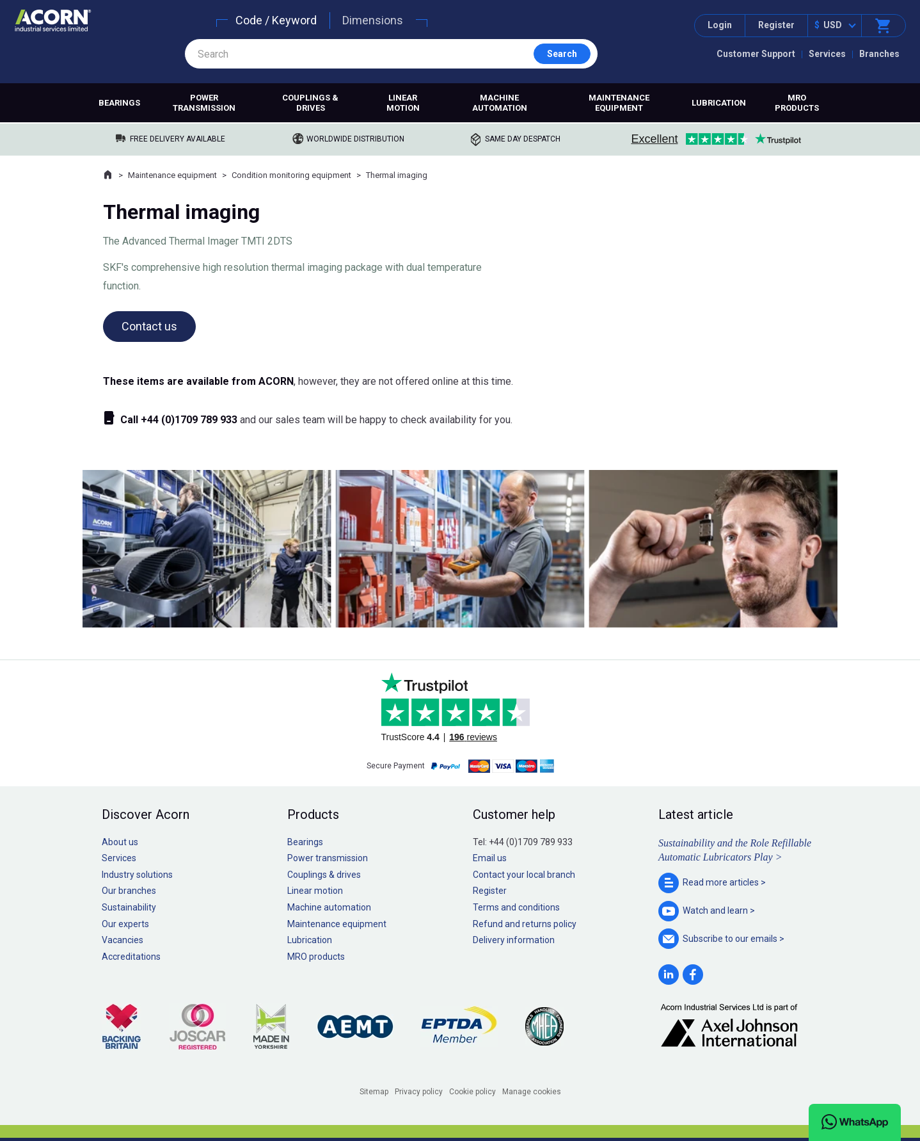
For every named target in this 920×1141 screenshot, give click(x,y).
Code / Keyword (276, 20)
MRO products (797, 103)
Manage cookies (531, 1091)
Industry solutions (137, 875)
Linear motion (403, 103)
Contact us (149, 326)
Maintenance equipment (619, 103)
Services (827, 54)
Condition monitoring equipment (291, 175)
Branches (879, 54)
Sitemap (374, 1091)
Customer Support (756, 54)
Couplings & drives (310, 103)
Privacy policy (419, 1091)
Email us (490, 858)
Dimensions (372, 20)
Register (776, 25)
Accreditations (131, 956)
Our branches (129, 891)
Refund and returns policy (524, 924)
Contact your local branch (524, 875)
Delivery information (514, 940)
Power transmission (204, 103)
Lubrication (719, 103)
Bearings (119, 103)
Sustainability (129, 907)
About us (120, 842)
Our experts (125, 924)
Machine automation (499, 103)
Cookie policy (472, 1091)
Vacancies (122, 940)
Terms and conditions (516, 907)
